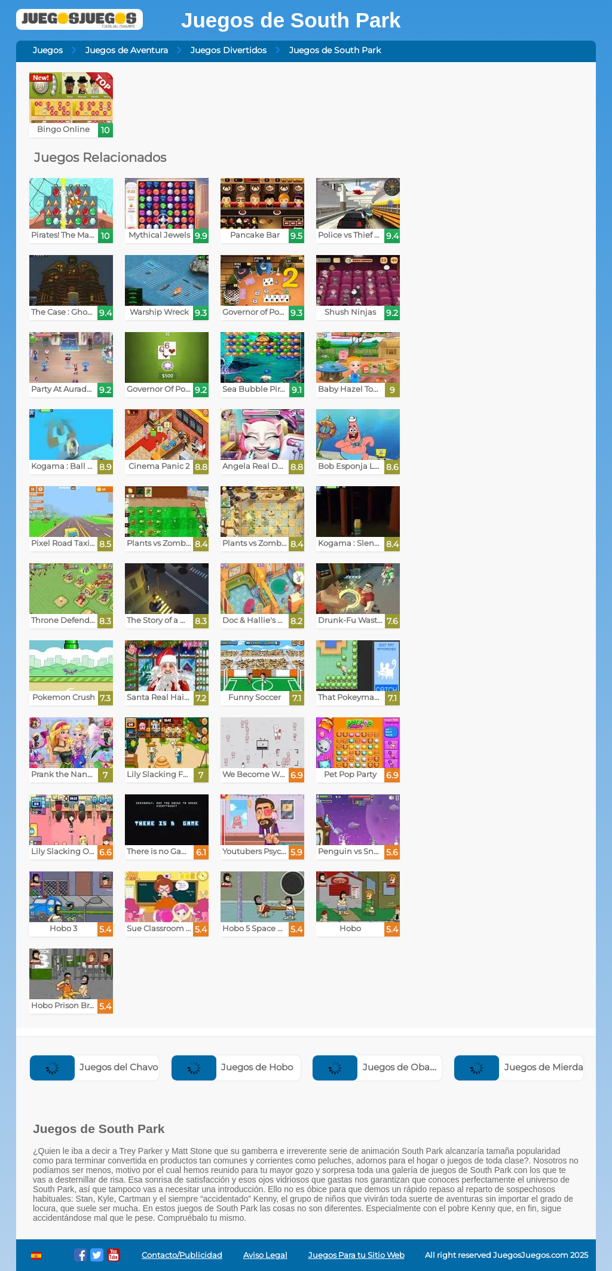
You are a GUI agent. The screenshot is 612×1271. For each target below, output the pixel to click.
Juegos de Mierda (518, 1067)
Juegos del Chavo (94, 1067)
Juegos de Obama (379, 1067)
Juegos (48, 50)
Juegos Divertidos (229, 50)
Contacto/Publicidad (182, 1255)
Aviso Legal (265, 1255)
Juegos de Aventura (126, 50)
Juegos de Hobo (232, 1067)
